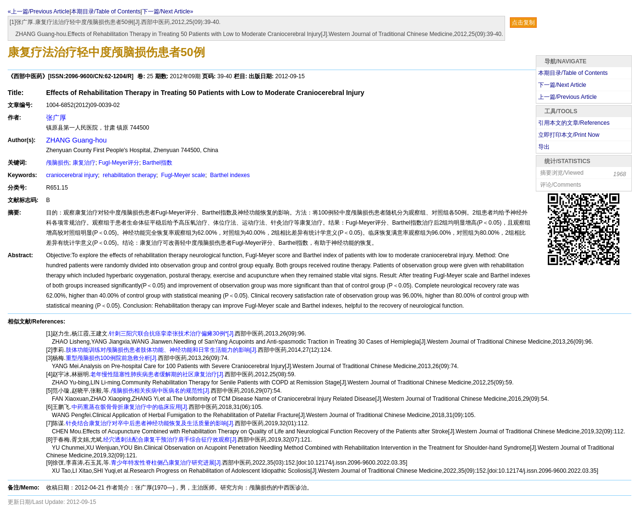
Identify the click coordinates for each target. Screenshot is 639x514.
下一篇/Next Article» (167, 11)
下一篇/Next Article (562, 85)
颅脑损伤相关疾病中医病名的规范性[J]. (161, 390)
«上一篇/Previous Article (39, 11)
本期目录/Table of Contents (106, 11)
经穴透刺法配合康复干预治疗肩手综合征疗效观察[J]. (170, 439)
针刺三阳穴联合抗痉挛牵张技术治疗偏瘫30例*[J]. (172, 333)
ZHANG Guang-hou (76, 140)
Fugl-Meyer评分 (118, 162)
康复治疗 (84, 162)
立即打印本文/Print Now (568, 134)
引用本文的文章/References (574, 123)
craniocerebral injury (72, 175)
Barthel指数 (157, 162)
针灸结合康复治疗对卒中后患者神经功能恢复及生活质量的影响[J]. (150, 423)
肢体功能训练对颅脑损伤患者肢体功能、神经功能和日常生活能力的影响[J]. (162, 350)
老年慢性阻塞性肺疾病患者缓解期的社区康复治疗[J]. (157, 374)
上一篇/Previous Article (567, 97)
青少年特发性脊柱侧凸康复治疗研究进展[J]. (166, 462)
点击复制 (523, 22)
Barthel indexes (229, 175)
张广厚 (56, 117)
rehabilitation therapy (129, 175)
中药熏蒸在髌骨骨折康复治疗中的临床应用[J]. (130, 407)
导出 (544, 146)
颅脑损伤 (57, 162)
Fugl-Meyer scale (182, 175)
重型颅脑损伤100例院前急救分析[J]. (112, 358)
